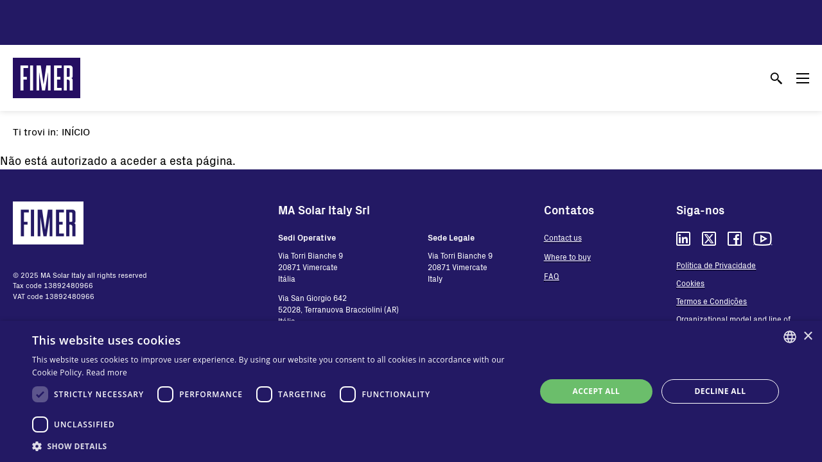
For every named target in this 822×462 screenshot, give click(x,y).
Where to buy (567, 257)
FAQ (551, 276)
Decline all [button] (720, 391)
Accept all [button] (596, 391)
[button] (276, 446)
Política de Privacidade (716, 265)
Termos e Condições (711, 301)
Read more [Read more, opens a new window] (106, 372)
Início (76, 131)
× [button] (807, 336)
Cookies (690, 283)
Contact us (563, 237)
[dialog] (411, 391)
